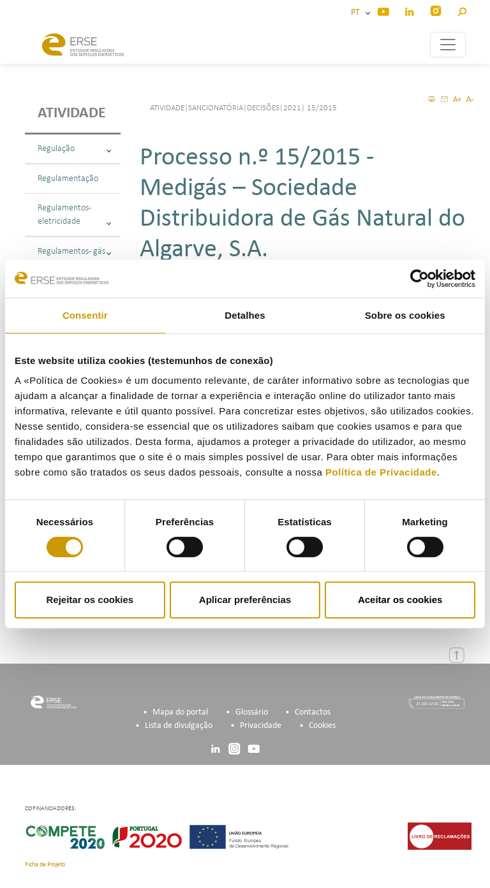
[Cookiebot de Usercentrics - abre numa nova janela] (419, 278)
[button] (461, 10)
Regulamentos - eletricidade (74, 214)
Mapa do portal (180, 712)
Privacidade (260, 726)
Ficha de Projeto (45, 864)
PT (357, 12)
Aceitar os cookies (400, 599)
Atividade (72, 113)
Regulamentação (68, 179)
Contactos (312, 712)
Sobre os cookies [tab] (405, 315)
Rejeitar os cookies (89, 599)
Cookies (322, 726)
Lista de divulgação (178, 726)
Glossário (251, 712)
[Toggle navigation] (448, 44)
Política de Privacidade (381, 472)
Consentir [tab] (85, 315)
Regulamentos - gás (74, 251)
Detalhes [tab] (245, 315)
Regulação (74, 149)
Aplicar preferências (245, 599)
